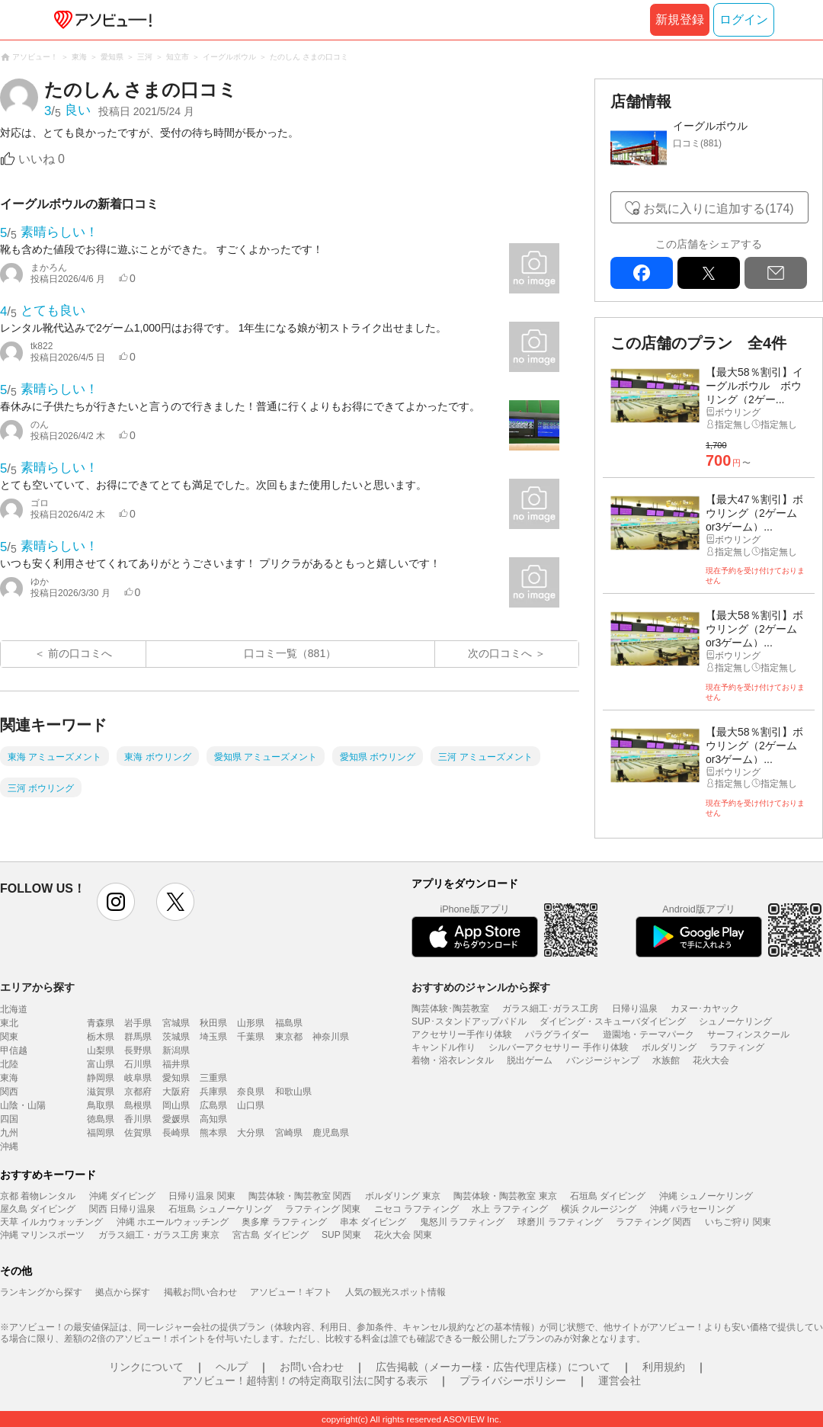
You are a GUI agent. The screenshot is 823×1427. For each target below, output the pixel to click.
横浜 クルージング (598, 1209)
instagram (116, 902)
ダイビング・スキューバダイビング (613, 1021)
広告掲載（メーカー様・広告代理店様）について (493, 1367)
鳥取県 (100, 1105)
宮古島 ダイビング (270, 1235)
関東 (9, 1036)
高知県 (213, 1119)
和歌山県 (293, 1091)
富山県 (100, 1064)
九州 (9, 1132)
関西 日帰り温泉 (122, 1209)
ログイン (743, 19)
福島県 (289, 1023)
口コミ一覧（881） (290, 653)
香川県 (138, 1119)
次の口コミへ (500, 653)
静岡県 (100, 1078)
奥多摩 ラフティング (284, 1222)
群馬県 (138, 1036)
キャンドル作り (444, 1047)
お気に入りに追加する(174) (718, 208)
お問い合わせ (312, 1367)
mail (776, 273)
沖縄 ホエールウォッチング (173, 1222)
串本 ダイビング (373, 1222)
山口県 (250, 1105)
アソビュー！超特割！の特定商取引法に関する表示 (305, 1380)
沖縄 (9, 1146)
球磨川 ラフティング (559, 1222)
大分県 (250, 1132)
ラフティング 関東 (322, 1209)
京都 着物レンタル (37, 1196)
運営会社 (619, 1380)
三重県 (213, 1078)
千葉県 (250, 1036)
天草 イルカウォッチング (51, 1222)
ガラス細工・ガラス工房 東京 (158, 1235)
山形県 (250, 1023)
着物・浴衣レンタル (453, 1060)
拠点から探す (122, 1292)
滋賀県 (100, 1091)
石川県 (138, 1064)
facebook (641, 273)
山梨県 (100, 1050)
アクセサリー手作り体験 (462, 1034)
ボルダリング (669, 1047)
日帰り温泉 (635, 1008)
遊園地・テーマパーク (648, 1034)
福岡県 (100, 1132)
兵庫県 (213, 1091)
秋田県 (213, 1023)
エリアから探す (37, 987)
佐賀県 (138, 1132)
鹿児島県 (330, 1132)
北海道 (13, 1009)
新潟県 (176, 1050)
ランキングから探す (41, 1292)
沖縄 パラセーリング (692, 1209)
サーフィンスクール (748, 1034)
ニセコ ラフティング (416, 1209)
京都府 (138, 1091)
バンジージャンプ (602, 1060)
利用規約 (663, 1367)
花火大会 (711, 1060)
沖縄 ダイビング (122, 1196)
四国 (9, 1119)
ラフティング (736, 1047)
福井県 (176, 1064)
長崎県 (176, 1132)
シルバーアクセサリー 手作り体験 (558, 1047)
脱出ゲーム (529, 1060)
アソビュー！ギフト (291, 1292)
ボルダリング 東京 (402, 1196)
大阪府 (176, 1091)
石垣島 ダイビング (607, 1196)
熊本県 (213, 1132)
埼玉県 (213, 1036)
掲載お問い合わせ (200, 1292)
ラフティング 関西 (653, 1222)
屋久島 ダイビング (37, 1209)
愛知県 (176, 1078)
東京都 (289, 1036)
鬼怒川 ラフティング (462, 1222)
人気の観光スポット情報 (395, 1292)
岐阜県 (138, 1078)
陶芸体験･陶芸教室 (450, 1008)
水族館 (666, 1060)
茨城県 (176, 1036)
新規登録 (679, 19)
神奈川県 (330, 1036)
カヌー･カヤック (705, 1008)
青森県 (100, 1023)
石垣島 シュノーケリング (219, 1209)
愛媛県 (176, 1119)
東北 (9, 1023)
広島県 (213, 1105)
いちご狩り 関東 (738, 1222)
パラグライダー (557, 1034)
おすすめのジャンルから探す (481, 987)
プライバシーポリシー (513, 1380)
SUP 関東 (341, 1235)
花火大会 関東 (402, 1235)
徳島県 (100, 1119)
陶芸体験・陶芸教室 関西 (299, 1196)
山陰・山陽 (23, 1105)
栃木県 (100, 1036)
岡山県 (176, 1105)
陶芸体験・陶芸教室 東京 (504, 1196)
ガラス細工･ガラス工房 (550, 1008)
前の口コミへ (80, 653)
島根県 (138, 1105)
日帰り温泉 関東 (201, 1196)
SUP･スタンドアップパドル (469, 1021)
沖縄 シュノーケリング (706, 1196)
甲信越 (13, 1050)
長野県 (138, 1050)
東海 (9, 1078)
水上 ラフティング (509, 1209)
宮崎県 (289, 1132)
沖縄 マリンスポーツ (42, 1235)
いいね (41, 158)
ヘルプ (232, 1367)
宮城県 (176, 1023)
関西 (9, 1091)
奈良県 (250, 1091)
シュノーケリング (735, 1021)
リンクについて (146, 1367)
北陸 (9, 1064)
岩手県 (138, 1023)
